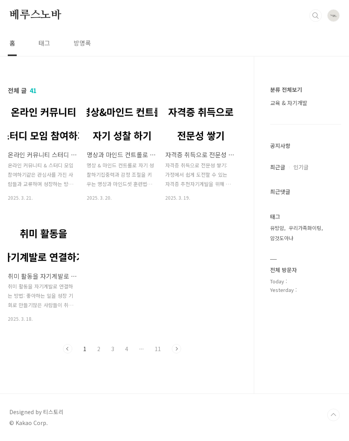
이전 (67, 348)
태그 (44, 42)
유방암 (277, 228)
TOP (333, 415)
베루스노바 (35, 15)
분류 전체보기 (286, 89)
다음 (176, 348)
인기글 (301, 167)
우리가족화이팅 (305, 228)
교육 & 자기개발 (288, 103)
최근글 (277, 167)
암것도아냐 (281, 238)
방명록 (82, 42)
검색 (315, 15)
